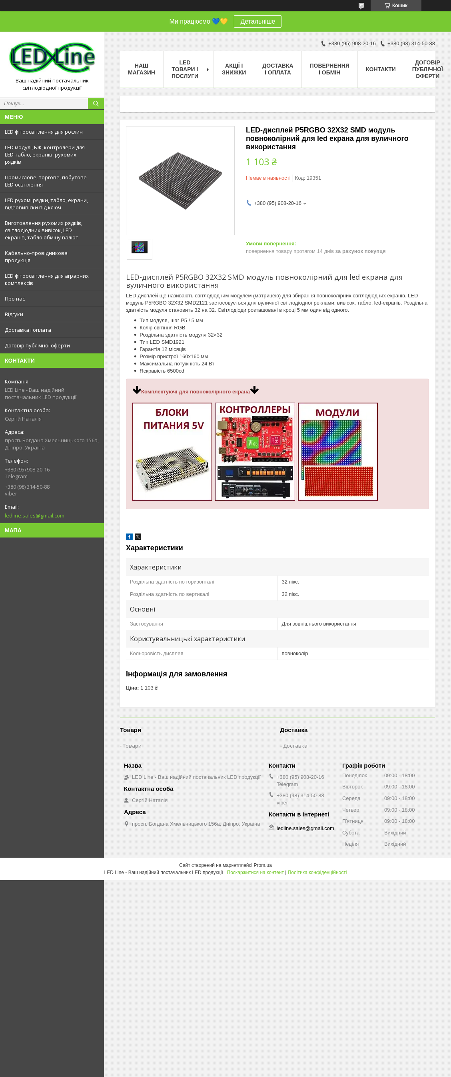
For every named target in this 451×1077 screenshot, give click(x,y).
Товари (132, 745)
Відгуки (14, 314)
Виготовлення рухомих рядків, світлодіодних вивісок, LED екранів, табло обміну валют (43, 230)
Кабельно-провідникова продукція (36, 256)
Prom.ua (263, 865)
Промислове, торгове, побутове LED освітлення (46, 181)
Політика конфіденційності (317, 872)
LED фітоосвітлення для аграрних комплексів (47, 279)
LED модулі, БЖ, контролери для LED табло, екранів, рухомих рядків (45, 154)
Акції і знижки (234, 69)
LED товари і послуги (185, 69)
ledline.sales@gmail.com (34, 515)
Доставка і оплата (28, 329)
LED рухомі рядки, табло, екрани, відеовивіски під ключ (46, 204)
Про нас (15, 298)
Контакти (381, 69)
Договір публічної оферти (37, 345)
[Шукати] (96, 104)
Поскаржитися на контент (255, 872)
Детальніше (257, 21)
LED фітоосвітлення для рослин (44, 131)
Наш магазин (141, 69)
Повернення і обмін (329, 69)
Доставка (295, 745)
